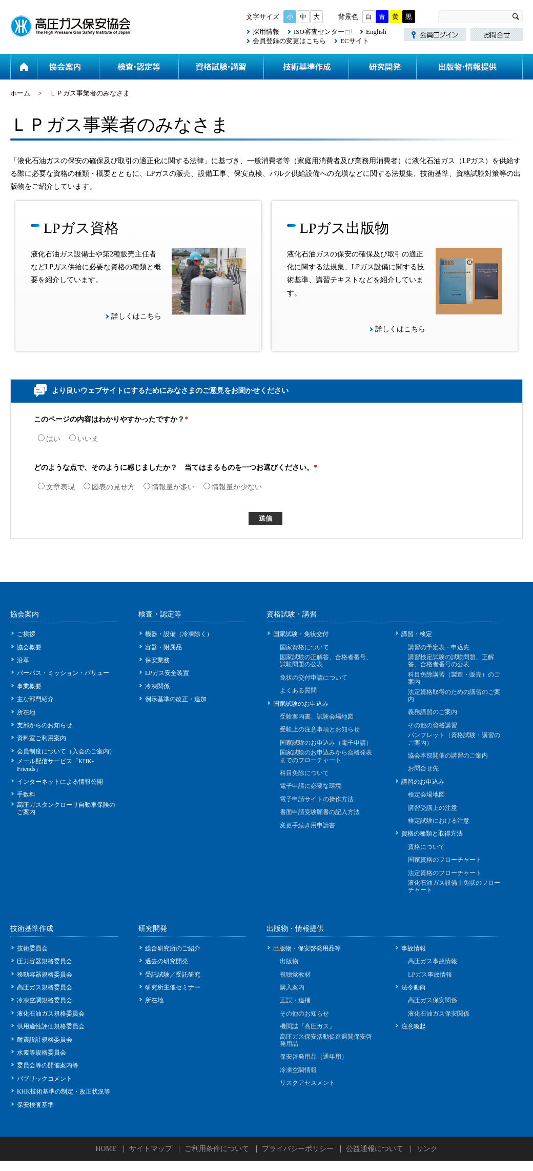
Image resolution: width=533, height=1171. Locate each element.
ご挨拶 (26, 634)
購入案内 (292, 987)
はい (49, 439)
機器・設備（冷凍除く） (179, 634)
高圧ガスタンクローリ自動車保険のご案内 (66, 808)
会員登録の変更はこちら (289, 40)
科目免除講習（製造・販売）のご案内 (454, 678)
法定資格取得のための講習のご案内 (454, 695)
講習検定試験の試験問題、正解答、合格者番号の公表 (451, 660)
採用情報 (266, 31)
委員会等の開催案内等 (47, 1065)
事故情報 (413, 948)
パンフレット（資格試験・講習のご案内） (454, 738)
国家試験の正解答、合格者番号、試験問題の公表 (326, 660)
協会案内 (68, 67)
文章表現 (56, 487)
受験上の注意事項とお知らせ (320, 729)
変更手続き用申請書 (307, 825)
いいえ (84, 439)
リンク (427, 1149)
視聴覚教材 (295, 974)
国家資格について (304, 647)
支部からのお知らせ (44, 725)
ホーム (23, 67)
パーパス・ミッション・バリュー (63, 673)
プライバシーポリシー (298, 1149)
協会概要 (29, 647)
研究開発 (382, 67)
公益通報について (374, 1149)
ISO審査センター (319, 31)
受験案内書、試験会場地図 (317, 716)
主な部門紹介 (35, 699)
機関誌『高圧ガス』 (307, 1026)
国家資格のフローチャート (445, 859)
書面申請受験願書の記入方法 (320, 812)
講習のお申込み (422, 781)
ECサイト (354, 40)
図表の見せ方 (109, 487)
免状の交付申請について (313, 677)
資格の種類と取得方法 (432, 833)
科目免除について (304, 773)
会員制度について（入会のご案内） (66, 751)
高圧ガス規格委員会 (44, 987)
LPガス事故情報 (430, 974)
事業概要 (29, 686)
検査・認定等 (138, 67)
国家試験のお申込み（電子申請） (326, 742)
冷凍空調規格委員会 (44, 1000)
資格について (426, 846)
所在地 (26, 712)
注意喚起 (413, 1026)
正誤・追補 (295, 1000)
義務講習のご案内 (432, 712)
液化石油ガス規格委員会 (51, 1013)
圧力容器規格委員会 (44, 961)
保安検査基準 (35, 1104)
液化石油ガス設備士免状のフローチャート (454, 886)
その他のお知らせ (304, 1013)
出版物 (289, 961)
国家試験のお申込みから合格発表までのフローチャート (326, 756)
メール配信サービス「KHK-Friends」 (55, 765)
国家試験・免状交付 (301, 634)
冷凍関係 (157, 686)
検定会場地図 (426, 794)
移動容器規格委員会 (44, 974)
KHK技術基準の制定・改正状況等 (63, 1091)
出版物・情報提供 (469, 67)
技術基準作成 (305, 67)
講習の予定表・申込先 (438, 647)
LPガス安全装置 (167, 673)
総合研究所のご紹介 (172, 948)
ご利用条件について (216, 1149)
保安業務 (157, 660)
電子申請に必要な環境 (310, 785)
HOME (105, 1149)
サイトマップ (150, 1149)
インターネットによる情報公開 (60, 781)
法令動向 (413, 987)
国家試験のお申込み (301, 703)
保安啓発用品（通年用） (313, 1056)
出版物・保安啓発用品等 (307, 948)
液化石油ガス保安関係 (438, 1013)
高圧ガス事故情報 (432, 961)
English (376, 31)
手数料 (26, 794)
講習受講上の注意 (432, 807)
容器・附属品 (163, 647)
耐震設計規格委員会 (44, 1039)
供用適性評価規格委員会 (51, 1026)
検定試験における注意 (438, 820)
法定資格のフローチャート (445, 873)
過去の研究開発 (166, 961)
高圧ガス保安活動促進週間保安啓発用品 (326, 1040)
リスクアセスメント (307, 1082)
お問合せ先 (423, 768)
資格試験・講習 (220, 67)
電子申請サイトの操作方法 (317, 799)
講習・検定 (416, 634)
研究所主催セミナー (172, 987)
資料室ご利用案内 (41, 738)
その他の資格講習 (432, 725)
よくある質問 (298, 690)
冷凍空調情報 (298, 1070)
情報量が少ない (232, 487)
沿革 (23, 660)
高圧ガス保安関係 (432, 1000)
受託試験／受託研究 (172, 974)
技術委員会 (32, 948)
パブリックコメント (44, 1078)
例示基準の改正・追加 (176, 699)
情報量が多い (169, 487)
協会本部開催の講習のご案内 (448, 755)
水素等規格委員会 (41, 1052)
